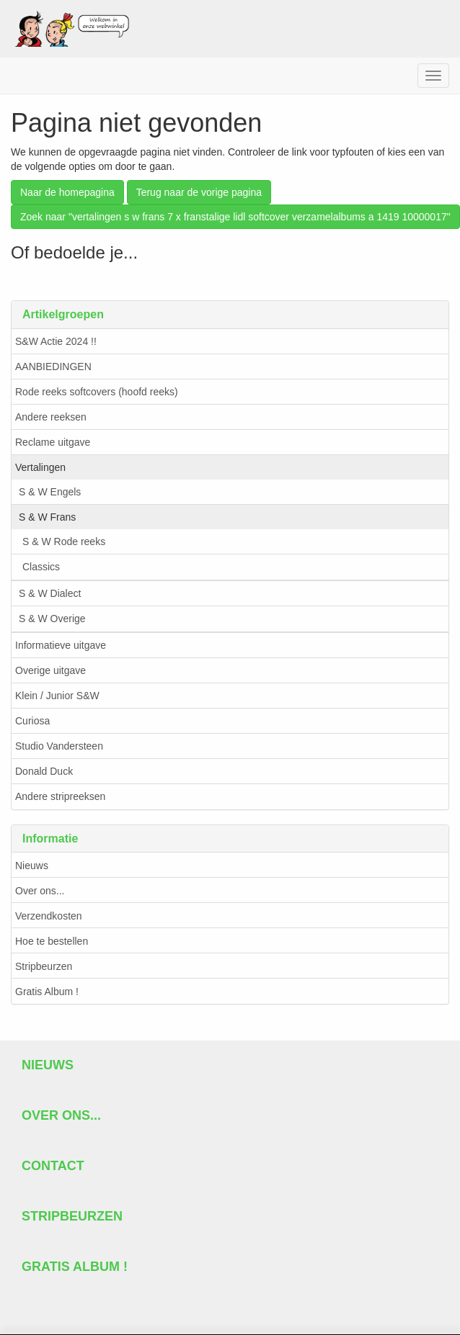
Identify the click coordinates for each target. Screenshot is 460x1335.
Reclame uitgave (52, 442)
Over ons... (39, 890)
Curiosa (32, 721)
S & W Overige (52, 618)
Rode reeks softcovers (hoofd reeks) (96, 391)
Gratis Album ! (47, 991)
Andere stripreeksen (60, 796)
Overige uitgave (50, 670)
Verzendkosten (48, 916)
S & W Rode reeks (63, 541)
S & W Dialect (50, 593)
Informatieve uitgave (60, 645)
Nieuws (31, 865)
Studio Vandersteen (59, 746)
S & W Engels (50, 492)
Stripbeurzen (43, 966)
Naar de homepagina (67, 192)
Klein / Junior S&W (57, 695)
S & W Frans (47, 517)
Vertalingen (40, 467)
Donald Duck (44, 771)
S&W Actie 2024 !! (56, 341)
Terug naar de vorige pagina (199, 192)
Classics (41, 566)
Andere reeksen (51, 417)
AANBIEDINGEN (53, 366)
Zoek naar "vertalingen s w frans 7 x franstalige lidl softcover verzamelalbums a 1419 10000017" (235, 217)
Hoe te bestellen (51, 941)
